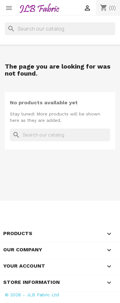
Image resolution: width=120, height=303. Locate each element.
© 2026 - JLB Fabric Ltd (32, 294)
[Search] (60, 28)
